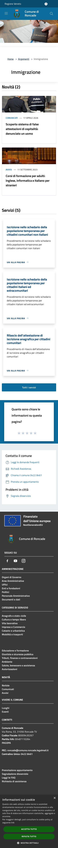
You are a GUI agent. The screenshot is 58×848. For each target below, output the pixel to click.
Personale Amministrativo (16, 596)
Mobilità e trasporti (12, 634)
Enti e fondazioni (11, 588)
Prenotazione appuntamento (17, 770)
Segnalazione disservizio (15, 774)
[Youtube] (15, 561)
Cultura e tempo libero (14, 619)
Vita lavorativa (9, 623)
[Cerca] (51, 14)
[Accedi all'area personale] (46, 4)
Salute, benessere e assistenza (18, 665)
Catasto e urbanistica (13, 631)
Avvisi (9, 169)
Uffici (5, 584)
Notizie (5, 685)
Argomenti (23, 59)
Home (10, 59)
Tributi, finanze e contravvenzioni (20, 658)
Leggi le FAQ (8, 777)
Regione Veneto (13, 4)
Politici (5, 592)
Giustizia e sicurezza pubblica (17, 654)
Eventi (5, 711)
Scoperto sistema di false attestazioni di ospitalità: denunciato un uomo (22, 129)
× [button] (54, 798)
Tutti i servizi (29, 387)
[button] (29, 842)
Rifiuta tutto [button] (29, 836)
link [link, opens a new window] (12, 822)
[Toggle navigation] (6, 13)
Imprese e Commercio (13, 627)
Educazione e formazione (15, 650)
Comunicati (12, 117)
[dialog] (29, 821)
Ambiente (7, 662)
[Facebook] (7, 561)
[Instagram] (23, 561)
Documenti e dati (11, 599)
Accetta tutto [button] (29, 829)
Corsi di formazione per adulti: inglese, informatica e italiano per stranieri (27, 180)
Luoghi (5, 708)
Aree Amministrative (13, 581)
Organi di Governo (11, 577)
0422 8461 (27, 754)
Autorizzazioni (9, 669)
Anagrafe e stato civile (14, 616)
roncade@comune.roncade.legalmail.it (28, 750)
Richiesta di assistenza (14, 781)
